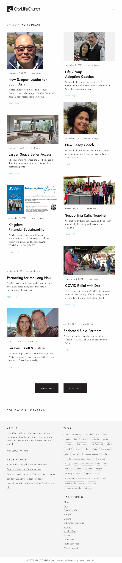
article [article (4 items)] (89, 434)
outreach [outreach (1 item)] (69, 468)
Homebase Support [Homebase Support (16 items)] (90, 453)
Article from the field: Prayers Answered (27, 464)
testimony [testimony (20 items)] (92, 482)
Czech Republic (71, 509)
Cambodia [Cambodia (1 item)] (95, 439)
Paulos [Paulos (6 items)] (79, 468)
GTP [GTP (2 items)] (66, 453)
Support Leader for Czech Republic (25, 479)
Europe (67, 513)
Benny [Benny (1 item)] (67, 439)
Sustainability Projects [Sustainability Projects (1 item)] (74, 482)
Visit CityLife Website (17, 451)
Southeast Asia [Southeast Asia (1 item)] (84, 477)
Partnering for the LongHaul (28, 277)
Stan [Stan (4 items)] (96, 477)
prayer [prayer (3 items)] (89, 468)
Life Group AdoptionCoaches (87, 71)
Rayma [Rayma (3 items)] (78, 472)
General (68, 517)
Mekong (68, 526)
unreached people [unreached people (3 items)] (73, 487)
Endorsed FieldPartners (81, 330)
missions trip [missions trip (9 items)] (87, 463)
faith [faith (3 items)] (95, 448)
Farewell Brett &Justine (25, 347)
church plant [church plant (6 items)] (81, 444)
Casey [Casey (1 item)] (105, 439)
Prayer (67, 534)
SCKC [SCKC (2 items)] (97, 472)
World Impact (94, 65)
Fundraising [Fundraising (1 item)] (106, 448)
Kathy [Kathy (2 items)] (105, 453)
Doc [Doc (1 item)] (87, 448)
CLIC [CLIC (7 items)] (109, 444)
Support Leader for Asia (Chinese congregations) (31, 474)
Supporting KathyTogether (85, 215)
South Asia (36, 73)
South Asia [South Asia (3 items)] (69, 477)
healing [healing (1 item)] (75, 453)
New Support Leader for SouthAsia (26, 81)
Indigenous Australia (74, 522)
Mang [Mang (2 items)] (67, 463)
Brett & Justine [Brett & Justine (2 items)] (80, 439)
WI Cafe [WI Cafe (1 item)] (88, 487)
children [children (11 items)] (68, 444)
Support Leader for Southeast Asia (24, 469)
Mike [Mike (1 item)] (76, 463)
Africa (66, 501)
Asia (66, 505)
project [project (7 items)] (99, 468)
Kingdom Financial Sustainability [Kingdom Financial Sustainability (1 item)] (78, 458)
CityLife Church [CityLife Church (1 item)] (97, 444)
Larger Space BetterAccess (29, 154)
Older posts (75, 388)
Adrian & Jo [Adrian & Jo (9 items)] (77, 434)
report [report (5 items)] (88, 472)
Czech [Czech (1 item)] (78, 448)
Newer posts (47, 388)
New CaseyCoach (78, 144)
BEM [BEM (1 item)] (105, 434)
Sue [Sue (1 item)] (103, 477)
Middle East (70, 530)
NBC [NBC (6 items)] (98, 463)
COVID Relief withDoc (82, 285)
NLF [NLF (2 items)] (105, 463)
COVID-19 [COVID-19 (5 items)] (68, 448)
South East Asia (71, 542)
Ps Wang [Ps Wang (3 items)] (68, 472)
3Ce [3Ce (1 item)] (66, 434)
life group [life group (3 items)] (100, 458)
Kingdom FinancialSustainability (25, 226)
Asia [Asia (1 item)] (97, 434)
